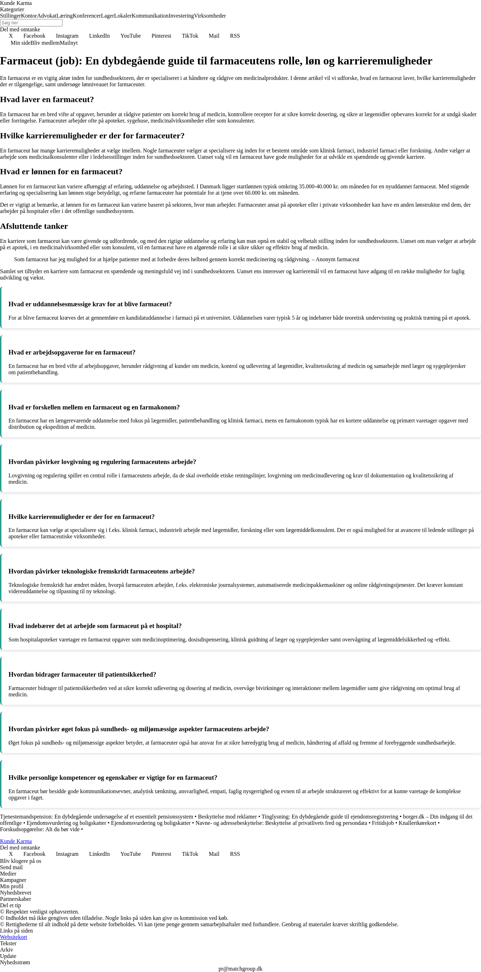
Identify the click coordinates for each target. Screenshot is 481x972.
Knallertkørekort (418, 823)
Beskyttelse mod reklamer (227, 817)
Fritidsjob (383, 823)
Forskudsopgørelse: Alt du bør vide (40, 829)
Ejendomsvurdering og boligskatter (66, 823)
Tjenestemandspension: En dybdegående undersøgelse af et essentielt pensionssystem (96, 817)
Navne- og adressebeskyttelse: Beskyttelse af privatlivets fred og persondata (281, 823)
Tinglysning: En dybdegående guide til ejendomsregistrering (330, 817)
